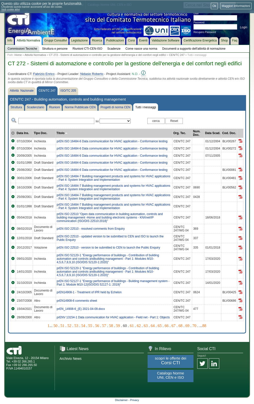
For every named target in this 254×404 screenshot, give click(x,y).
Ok (214, 6)
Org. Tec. (179, 133)
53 (76, 326)
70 (194, 326)
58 (111, 326)
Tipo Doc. (40, 133)
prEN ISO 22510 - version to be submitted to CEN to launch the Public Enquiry (108, 247)
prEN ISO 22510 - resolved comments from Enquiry (91, 228)
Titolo (62, 133)
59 (118, 326)
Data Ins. (23, 133)
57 (104, 326)
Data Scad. (212, 133)
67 (174, 326)
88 (204, 326)
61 (132, 326)
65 (160, 326)
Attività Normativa (35, 54)
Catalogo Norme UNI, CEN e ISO (170, 375)
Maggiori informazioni (236, 6)
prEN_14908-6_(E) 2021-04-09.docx (81, 309)
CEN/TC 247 (176, 54)
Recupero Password (204, 32)
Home (18, 54)
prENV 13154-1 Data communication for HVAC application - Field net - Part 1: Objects (113, 317)
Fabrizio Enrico (44, 74)
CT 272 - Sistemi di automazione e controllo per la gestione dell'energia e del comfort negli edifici (107, 54)
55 (90, 326)
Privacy (134, 400)
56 (97, 326)
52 (69, 326)
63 (146, 326)
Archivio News (71, 359)
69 (188, 326)
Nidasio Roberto (91, 74)
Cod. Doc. (229, 133)
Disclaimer (121, 400)
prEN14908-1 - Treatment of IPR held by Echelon (89, 292)
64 (153, 326)
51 (62, 326)
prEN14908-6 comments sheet (77, 300)
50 (56, 326)
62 (139, 326)
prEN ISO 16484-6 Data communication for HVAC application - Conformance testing (112, 141)
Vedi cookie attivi (10, 9)
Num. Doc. (196, 133)
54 (83, 326)
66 (167, 326)
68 (181, 326)
